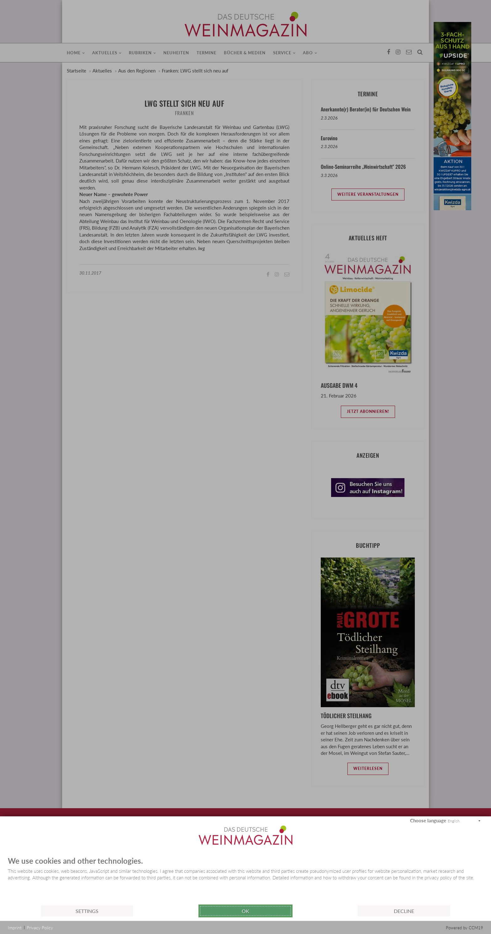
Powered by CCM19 (464, 927)
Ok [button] (245, 911)
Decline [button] (404, 911)
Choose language (428, 820)
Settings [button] (87, 911)
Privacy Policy (40, 927)
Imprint (15, 927)
